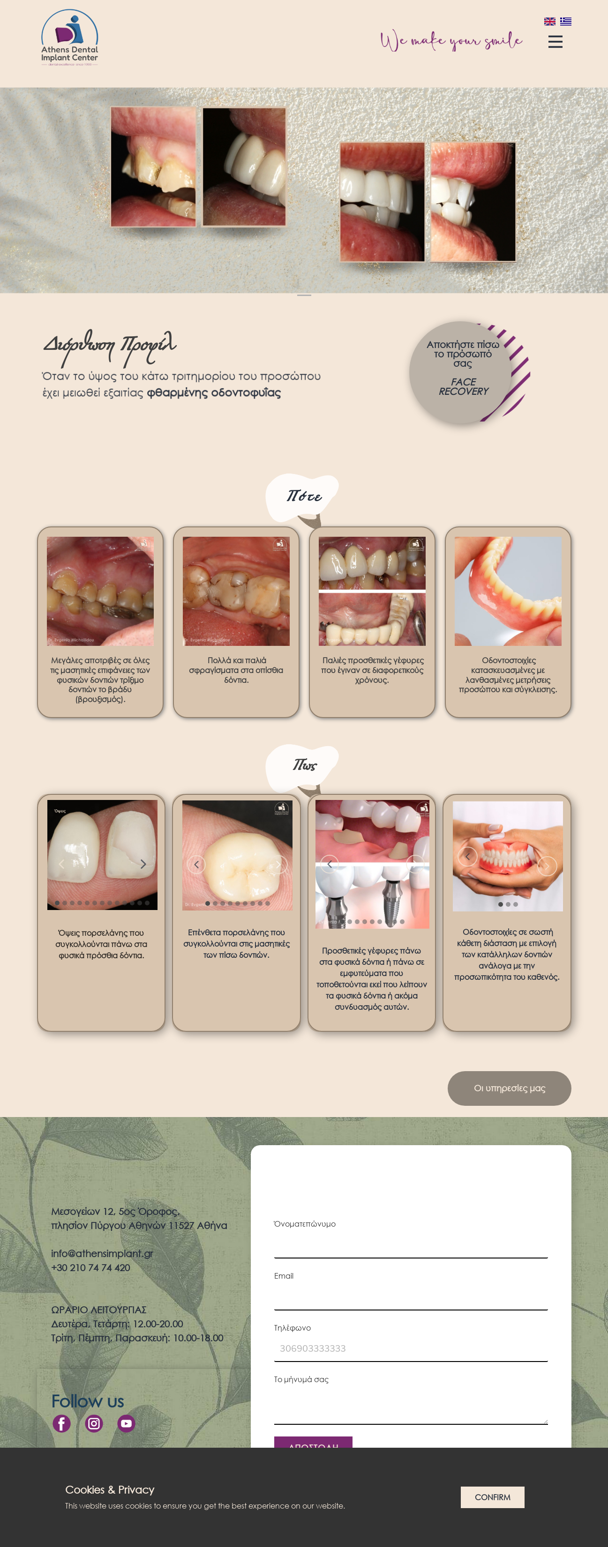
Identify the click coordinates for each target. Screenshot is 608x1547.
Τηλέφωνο (292, 1327)
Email (283, 1276)
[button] (61, 864)
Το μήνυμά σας (301, 1379)
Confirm (492, 1497)
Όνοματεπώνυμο (305, 1224)
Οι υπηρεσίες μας (509, 1088)
